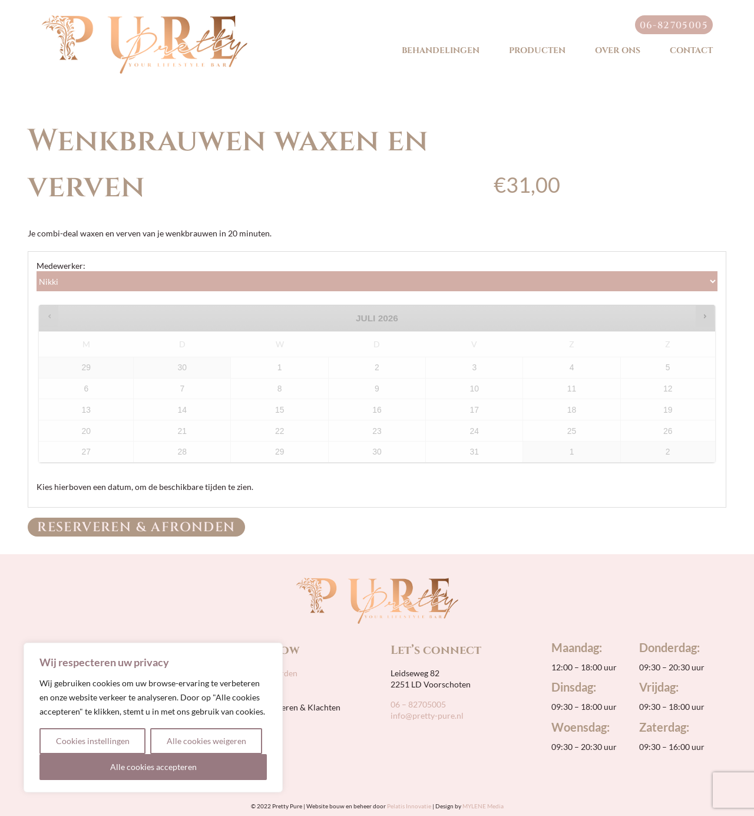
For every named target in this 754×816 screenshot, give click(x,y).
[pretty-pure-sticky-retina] (144, 19)
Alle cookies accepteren (153, 767)
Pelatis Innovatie (409, 806)
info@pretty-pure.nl (427, 715)
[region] (153, 717)
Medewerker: (61, 266)
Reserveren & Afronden (136, 527)
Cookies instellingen (93, 741)
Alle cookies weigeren (206, 741)
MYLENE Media (483, 806)
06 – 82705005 (418, 704)
